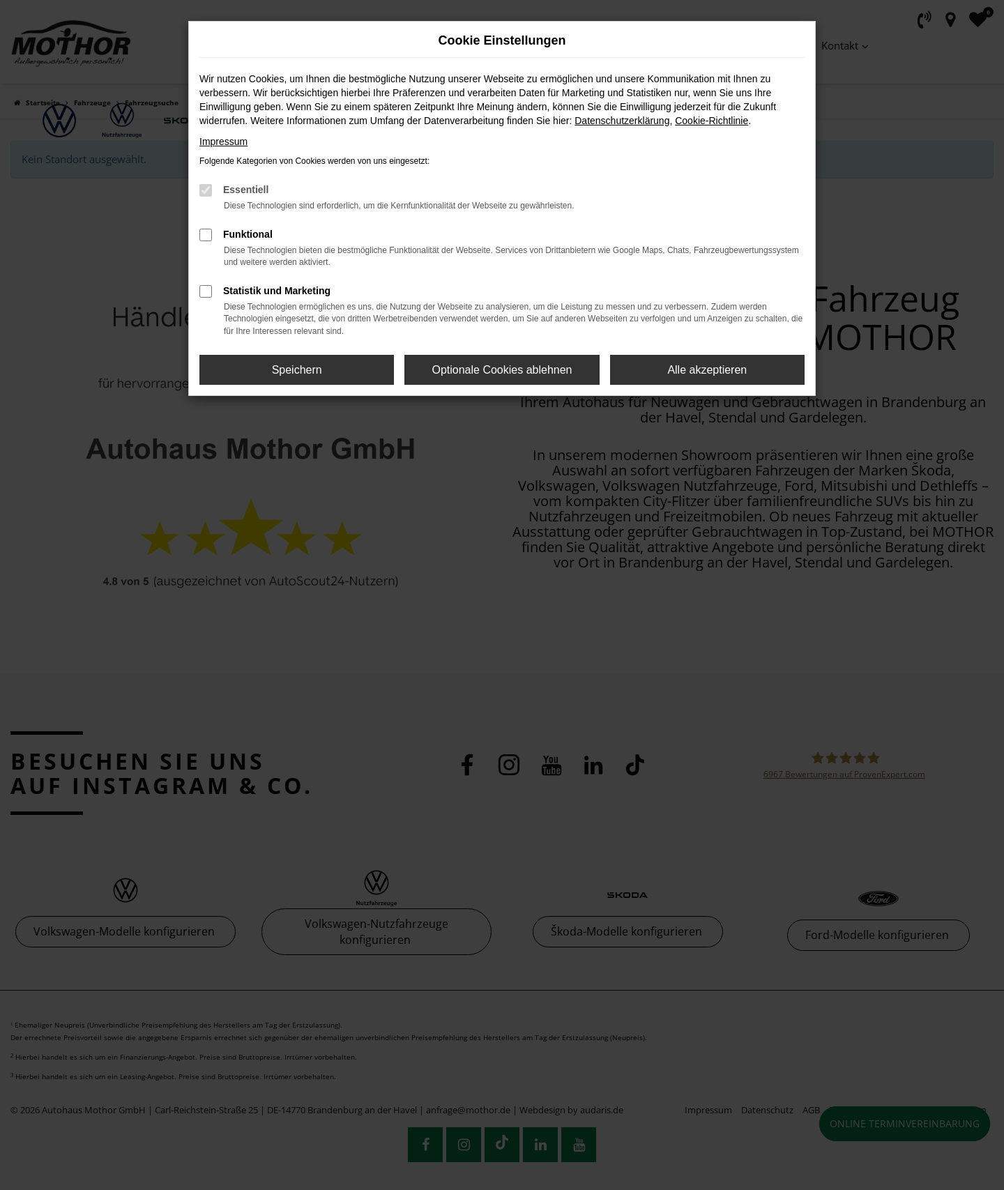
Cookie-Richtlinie (711, 120)
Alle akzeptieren (707, 370)
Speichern (297, 370)
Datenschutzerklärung (622, 120)
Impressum (223, 141)
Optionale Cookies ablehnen (502, 370)
